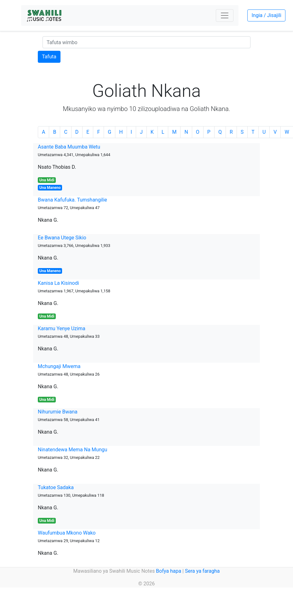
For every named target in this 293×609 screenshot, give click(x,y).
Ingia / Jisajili (266, 15)
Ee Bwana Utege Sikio (62, 238)
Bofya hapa (168, 571)
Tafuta (49, 57)
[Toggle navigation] (224, 15)
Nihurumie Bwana (58, 412)
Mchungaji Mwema (59, 366)
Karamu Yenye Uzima (61, 328)
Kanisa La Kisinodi (58, 283)
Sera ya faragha (202, 571)
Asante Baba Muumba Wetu (69, 147)
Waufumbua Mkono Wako (66, 533)
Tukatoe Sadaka (56, 487)
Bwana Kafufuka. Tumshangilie (72, 200)
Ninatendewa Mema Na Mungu (72, 450)
